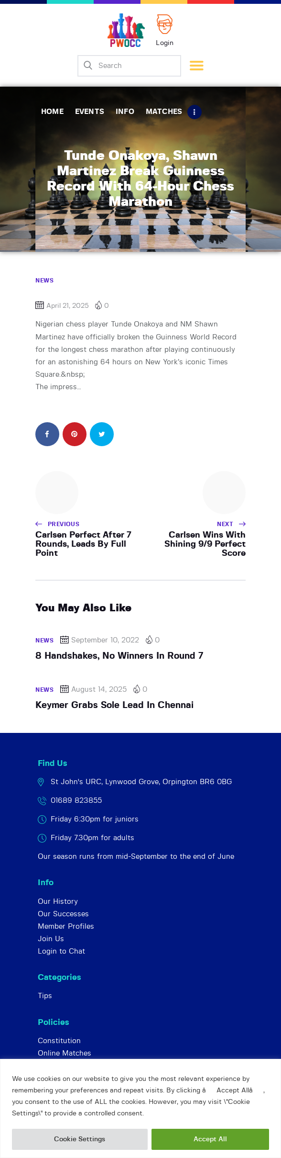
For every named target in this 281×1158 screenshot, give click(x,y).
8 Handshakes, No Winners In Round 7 (119, 656)
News (44, 280)
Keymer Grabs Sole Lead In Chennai (114, 705)
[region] (140, 1108)
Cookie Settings (79, 1139)
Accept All (210, 1139)
